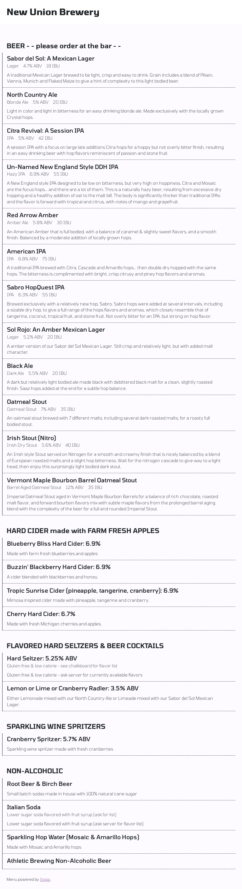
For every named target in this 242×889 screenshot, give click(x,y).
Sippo (45, 879)
